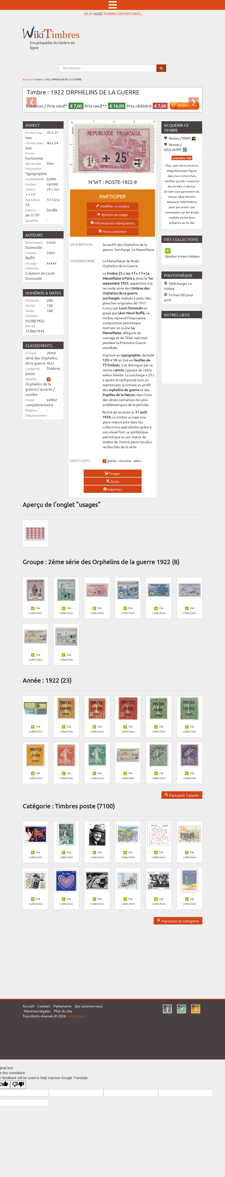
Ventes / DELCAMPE (175, 147)
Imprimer (112, 489)
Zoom (112, 481)
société (31, 394)
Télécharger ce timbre (178, 286)
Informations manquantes (112, 223)
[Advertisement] (192, 351)
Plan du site (63, 1011)
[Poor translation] (18, 1084)
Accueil (27, 79)
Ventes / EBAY (180, 138)
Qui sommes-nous (89, 1006)
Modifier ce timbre (112, 206)
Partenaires (62, 1006)
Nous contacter (112, 231)
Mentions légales (37, 1011)
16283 (98, 13)
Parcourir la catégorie (178, 920)
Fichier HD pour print (178, 297)
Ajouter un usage (112, 214)
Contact (44, 1006)
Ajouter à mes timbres (182, 256)
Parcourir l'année (182, 795)
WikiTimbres (76, 1016)
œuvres (46, 389)
